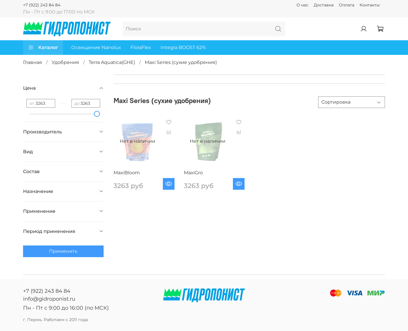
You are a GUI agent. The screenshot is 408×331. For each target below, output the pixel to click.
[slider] (97, 113)
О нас (302, 5)
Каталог (43, 47)
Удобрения (65, 62)
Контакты (370, 5)
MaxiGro (193, 172)
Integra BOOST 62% (183, 47)
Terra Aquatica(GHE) (112, 62)
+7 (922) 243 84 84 (41, 5)
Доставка (324, 5)
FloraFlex (140, 47)
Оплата (346, 5)
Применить (63, 251)
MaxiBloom (127, 172)
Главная (32, 62)
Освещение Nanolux (96, 47)
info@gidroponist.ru (49, 299)
